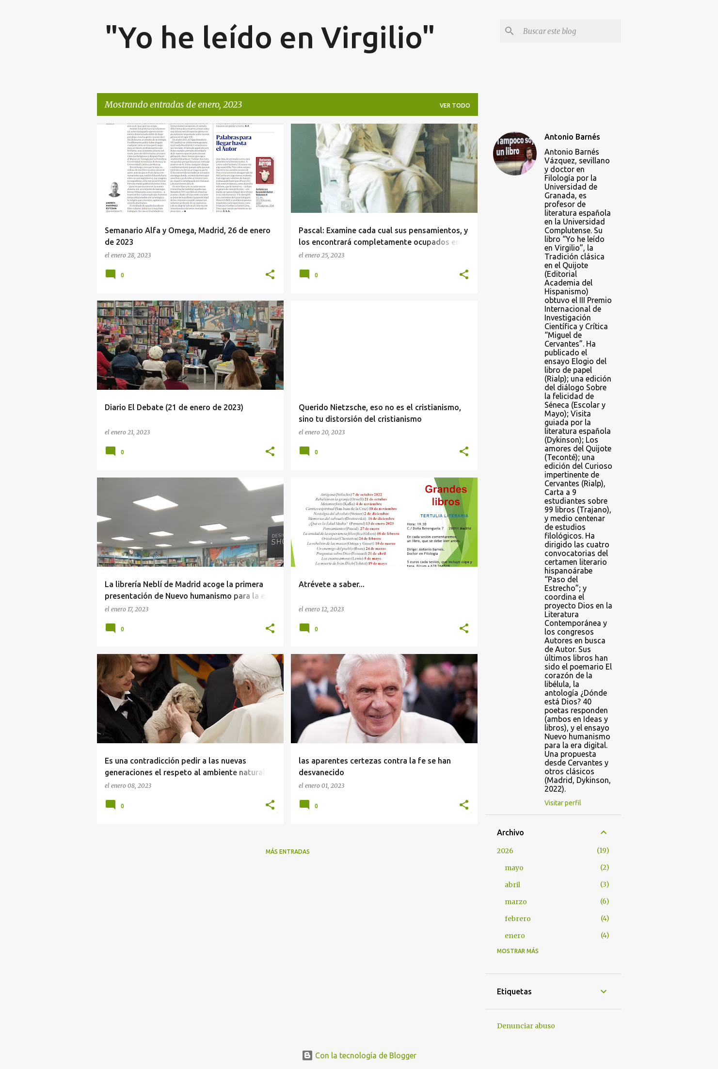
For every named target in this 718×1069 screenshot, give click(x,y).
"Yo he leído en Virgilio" (270, 37)
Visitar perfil (562, 803)
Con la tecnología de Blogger (359, 1055)
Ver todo (455, 105)
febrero (518, 918)
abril (512, 884)
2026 (505, 850)
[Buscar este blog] (570, 31)
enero (515, 935)
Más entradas (288, 851)
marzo (516, 901)
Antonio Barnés (572, 136)
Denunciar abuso (526, 1025)
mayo (514, 867)
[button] (270, 275)
